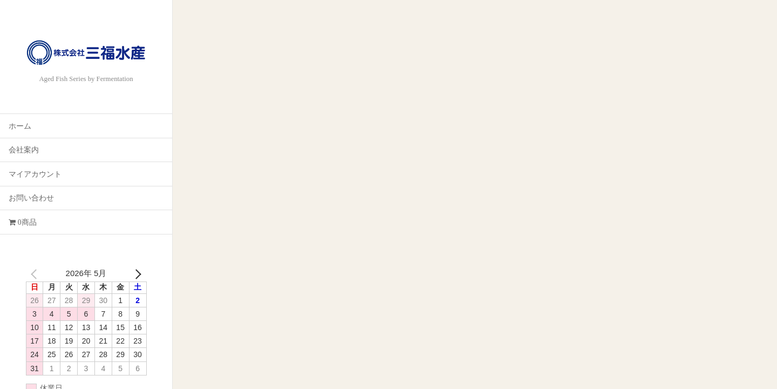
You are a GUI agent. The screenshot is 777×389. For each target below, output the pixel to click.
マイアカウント (35, 174)
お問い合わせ (31, 198)
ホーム (20, 126)
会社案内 (24, 150)
